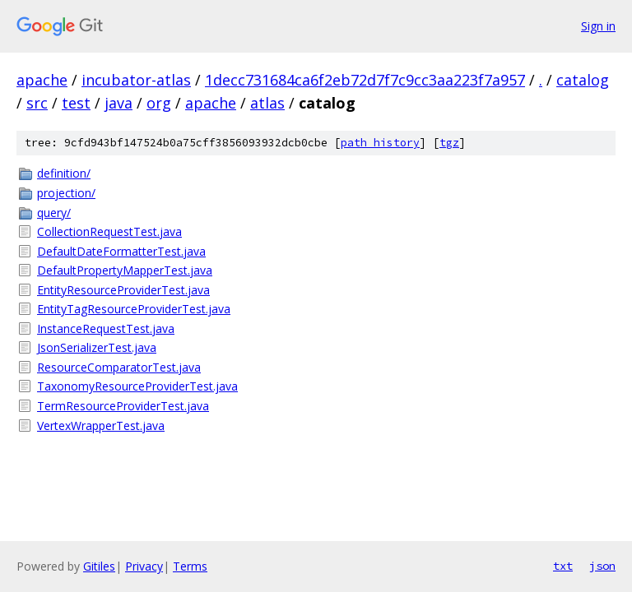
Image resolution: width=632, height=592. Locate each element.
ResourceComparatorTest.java (119, 367)
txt (563, 565)
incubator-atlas (136, 80)
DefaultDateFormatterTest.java (121, 251)
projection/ (66, 193)
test (76, 103)
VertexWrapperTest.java (101, 425)
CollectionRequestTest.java (109, 231)
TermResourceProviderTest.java (123, 406)
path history (380, 143)
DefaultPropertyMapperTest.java (124, 270)
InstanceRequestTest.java (105, 328)
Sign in (598, 26)
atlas (267, 103)
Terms (190, 566)
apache (41, 80)
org (158, 103)
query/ (54, 212)
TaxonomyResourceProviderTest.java (137, 386)
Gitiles (99, 566)
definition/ (64, 173)
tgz (449, 143)
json (602, 565)
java (118, 103)
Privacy (144, 566)
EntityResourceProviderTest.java (123, 290)
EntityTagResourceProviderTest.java (133, 309)
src (37, 103)
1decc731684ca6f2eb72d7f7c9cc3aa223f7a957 (365, 80)
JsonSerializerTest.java (96, 347)
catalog (582, 80)
